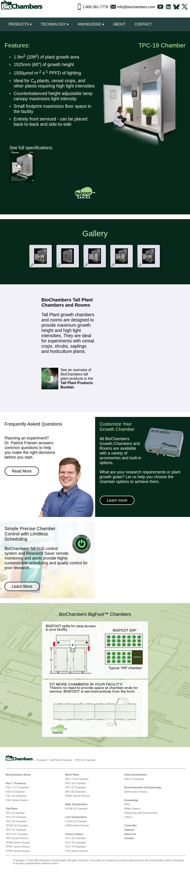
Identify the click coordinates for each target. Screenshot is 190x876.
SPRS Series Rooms (77, 795)
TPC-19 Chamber (16, 821)
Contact (143, 24)
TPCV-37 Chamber (17, 833)
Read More (22, 471)
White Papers (132, 808)
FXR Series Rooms (17, 800)
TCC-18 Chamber (75, 838)
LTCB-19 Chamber (76, 821)
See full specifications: (31, 147)
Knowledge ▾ (91, 24)
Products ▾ (20, 24)
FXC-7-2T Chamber (17, 787)
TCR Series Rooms (76, 850)
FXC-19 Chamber (16, 795)
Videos (128, 816)
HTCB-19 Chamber (76, 808)
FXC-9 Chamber (15, 791)
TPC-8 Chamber (15, 812)
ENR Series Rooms (135, 791)
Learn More (22, 586)
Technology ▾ (55, 24)
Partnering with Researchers (140, 812)
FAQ (126, 804)
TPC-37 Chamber (16, 829)
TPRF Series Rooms (18, 846)
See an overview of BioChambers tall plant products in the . (77, 378)
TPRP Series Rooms (18, 850)
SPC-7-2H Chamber (77, 778)
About (119, 24)
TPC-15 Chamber (16, 816)
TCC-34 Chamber (75, 842)
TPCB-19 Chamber (17, 825)
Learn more (117, 500)
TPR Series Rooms (17, 838)
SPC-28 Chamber (75, 783)
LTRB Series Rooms (77, 825)
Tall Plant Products (61, 759)
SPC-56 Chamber (75, 791)
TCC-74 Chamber (75, 846)
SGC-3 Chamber (134, 778)
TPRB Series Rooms (18, 842)
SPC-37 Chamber (75, 787)
